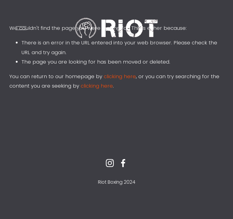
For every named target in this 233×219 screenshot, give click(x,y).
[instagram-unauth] (110, 163)
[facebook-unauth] (123, 163)
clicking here (120, 76)
